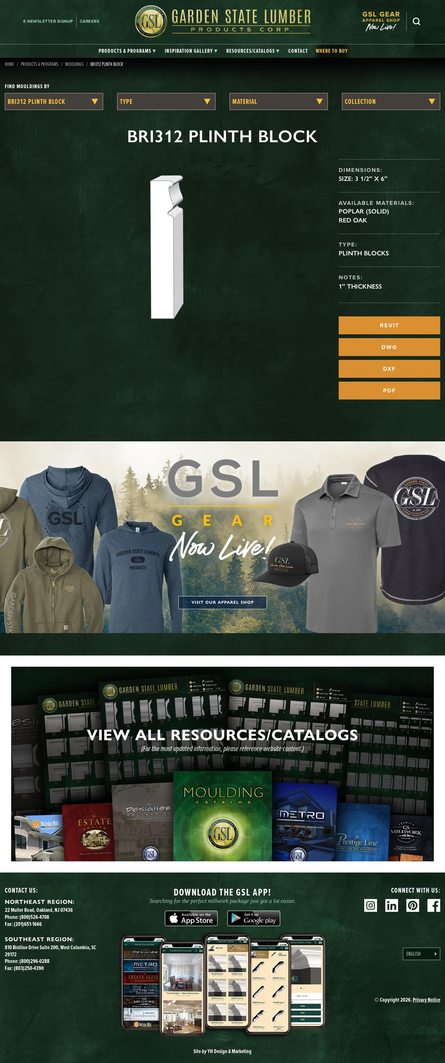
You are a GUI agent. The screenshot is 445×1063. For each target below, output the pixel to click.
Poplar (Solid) (364, 211)
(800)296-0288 (34, 961)
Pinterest (412, 905)
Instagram (370, 905)
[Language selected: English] (421, 954)
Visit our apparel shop (223, 602)
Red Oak (353, 220)
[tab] (127, 51)
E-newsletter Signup (48, 21)
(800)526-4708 (34, 917)
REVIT (389, 325)
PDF (389, 390)
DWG (389, 347)
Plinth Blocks (364, 253)
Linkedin (391, 905)
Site (222, 1051)
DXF (389, 369)
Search (416, 21)
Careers (90, 21)
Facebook (433, 905)
